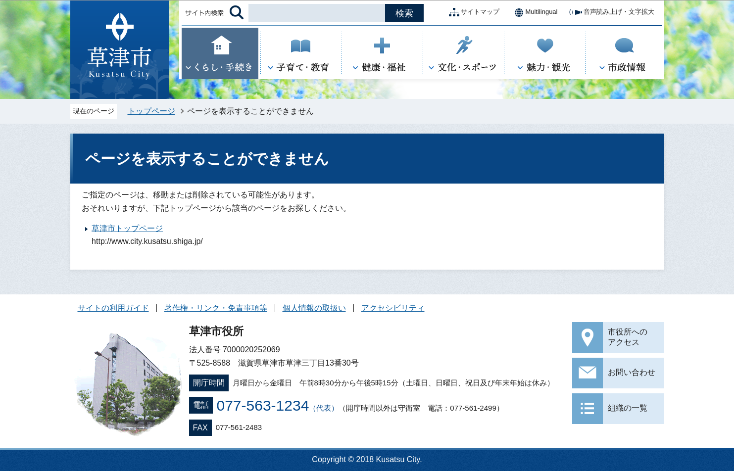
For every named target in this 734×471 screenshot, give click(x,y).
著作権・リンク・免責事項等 (215, 308)
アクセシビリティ (393, 308)
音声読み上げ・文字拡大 (611, 12)
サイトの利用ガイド (113, 308)
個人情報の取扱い (314, 308)
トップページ (151, 111)
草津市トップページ (127, 228)
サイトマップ (472, 12)
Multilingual (533, 12)
